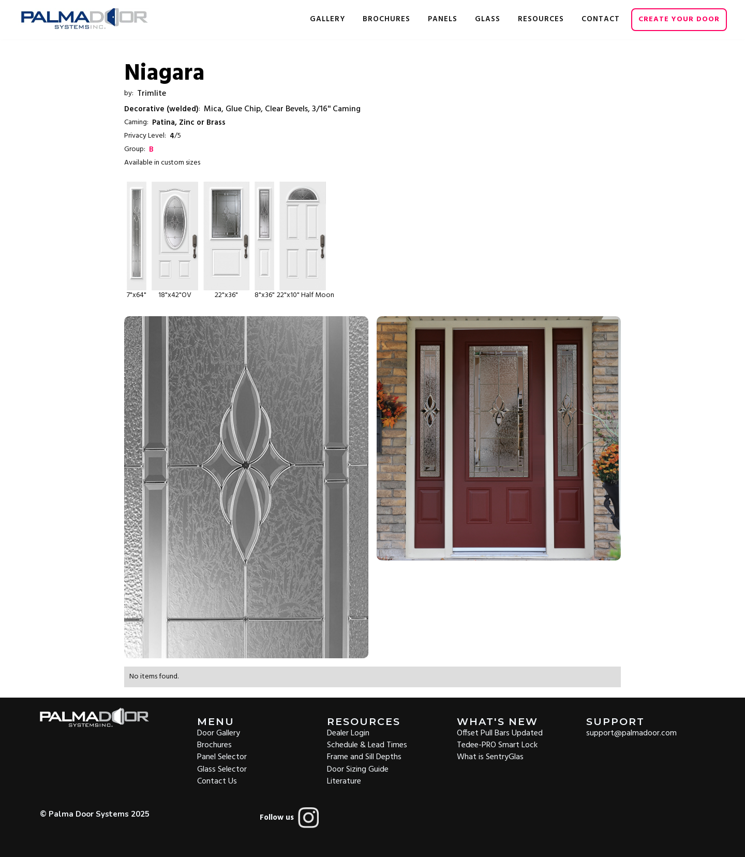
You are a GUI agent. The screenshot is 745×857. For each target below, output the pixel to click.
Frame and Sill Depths (364, 756)
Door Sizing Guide (358, 769)
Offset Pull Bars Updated (500, 732)
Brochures (214, 744)
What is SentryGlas (490, 756)
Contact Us (217, 781)
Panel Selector (222, 756)
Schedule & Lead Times (367, 744)
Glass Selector (222, 769)
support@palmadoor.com (631, 732)
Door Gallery (218, 732)
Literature (344, 781)
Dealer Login (348, 732)
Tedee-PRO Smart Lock (497, 744)
